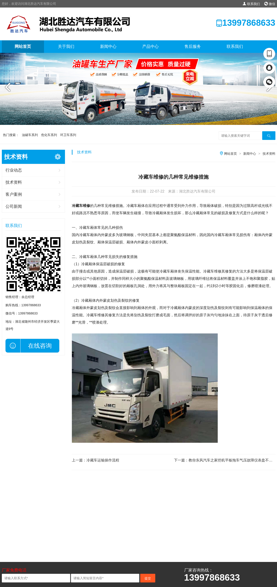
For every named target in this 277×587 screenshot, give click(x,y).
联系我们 (251, 4)
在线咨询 (40, 345)
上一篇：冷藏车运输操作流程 (95, 460)
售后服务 (192, 46)
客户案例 (13, 194)
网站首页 (23, 46)
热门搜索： (11, 135)
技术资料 (13, 182)
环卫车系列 (68, 135)
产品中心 (150, 46)
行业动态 (13, 170)
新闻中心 (108, 46)
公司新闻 (13, 206)
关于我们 (66, 46)
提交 (148, 578)
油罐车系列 (30, 135)
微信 (269, 4)
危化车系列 (49, 135)
